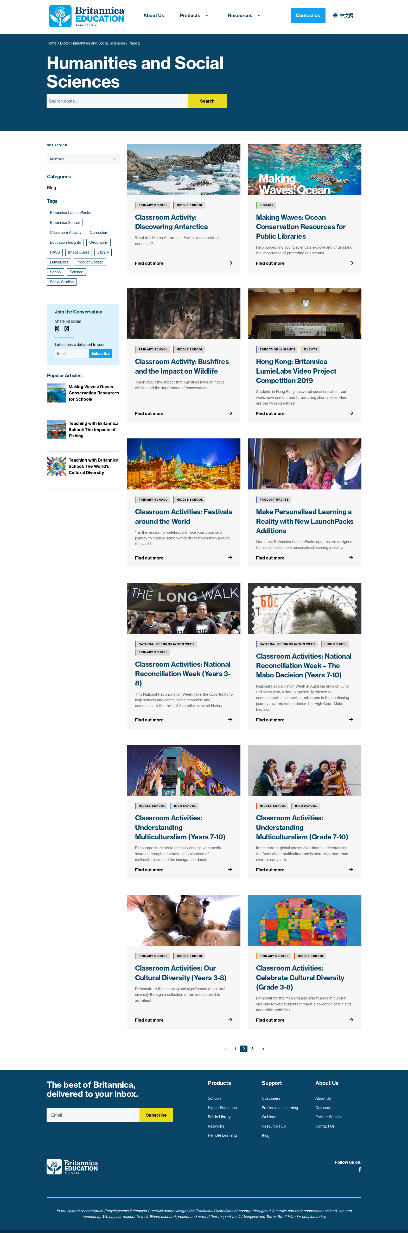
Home (51, 43)
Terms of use (206, 1226)
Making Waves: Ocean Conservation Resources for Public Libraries (301, 227)
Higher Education (222, 1105)
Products (196, 15)
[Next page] (262, 1048)
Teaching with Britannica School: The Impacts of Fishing (93, 429)
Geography (98, 242)
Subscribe (100, 353)
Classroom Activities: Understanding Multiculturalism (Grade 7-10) (302, 827)
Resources (246, 15)
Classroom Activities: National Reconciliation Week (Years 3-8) (183, 674)
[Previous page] (226, 1048)
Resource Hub (274, 1123)
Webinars (269, 1114)
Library (103, 252)
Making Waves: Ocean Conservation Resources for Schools (94, 393)
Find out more (149, 263)
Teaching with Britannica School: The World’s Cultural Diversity (93, 466)
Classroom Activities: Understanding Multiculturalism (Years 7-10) (180, 827)
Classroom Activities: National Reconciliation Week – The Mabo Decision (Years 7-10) (304, 666)
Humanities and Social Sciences (98, 43)
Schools (214, 1096)
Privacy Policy (175, 1226)
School (55, 272)
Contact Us (325, 1123)
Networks (216, 1123)
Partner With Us (328, 1114)
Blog (64, 43)
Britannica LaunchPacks (70, 212)
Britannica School (65, 222)
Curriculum (99, 232)
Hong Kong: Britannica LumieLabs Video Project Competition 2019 (296, 371)
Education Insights (65, 242)
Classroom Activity (65, 232)
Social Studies (62, 282)
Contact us (344, 15)
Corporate (324, 1105)
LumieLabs (59, 262)
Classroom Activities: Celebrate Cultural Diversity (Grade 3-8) (300, 977)
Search (207, 101)
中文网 (301, 15)
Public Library (219, 1114)
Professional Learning (280, 1105)
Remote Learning (222, 1133)
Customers (271, 1096)
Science (76, 272)
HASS (55, 252)
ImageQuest (78, 252)
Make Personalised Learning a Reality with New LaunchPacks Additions (305, 521)
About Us (153, 15)
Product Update (89, 262)
